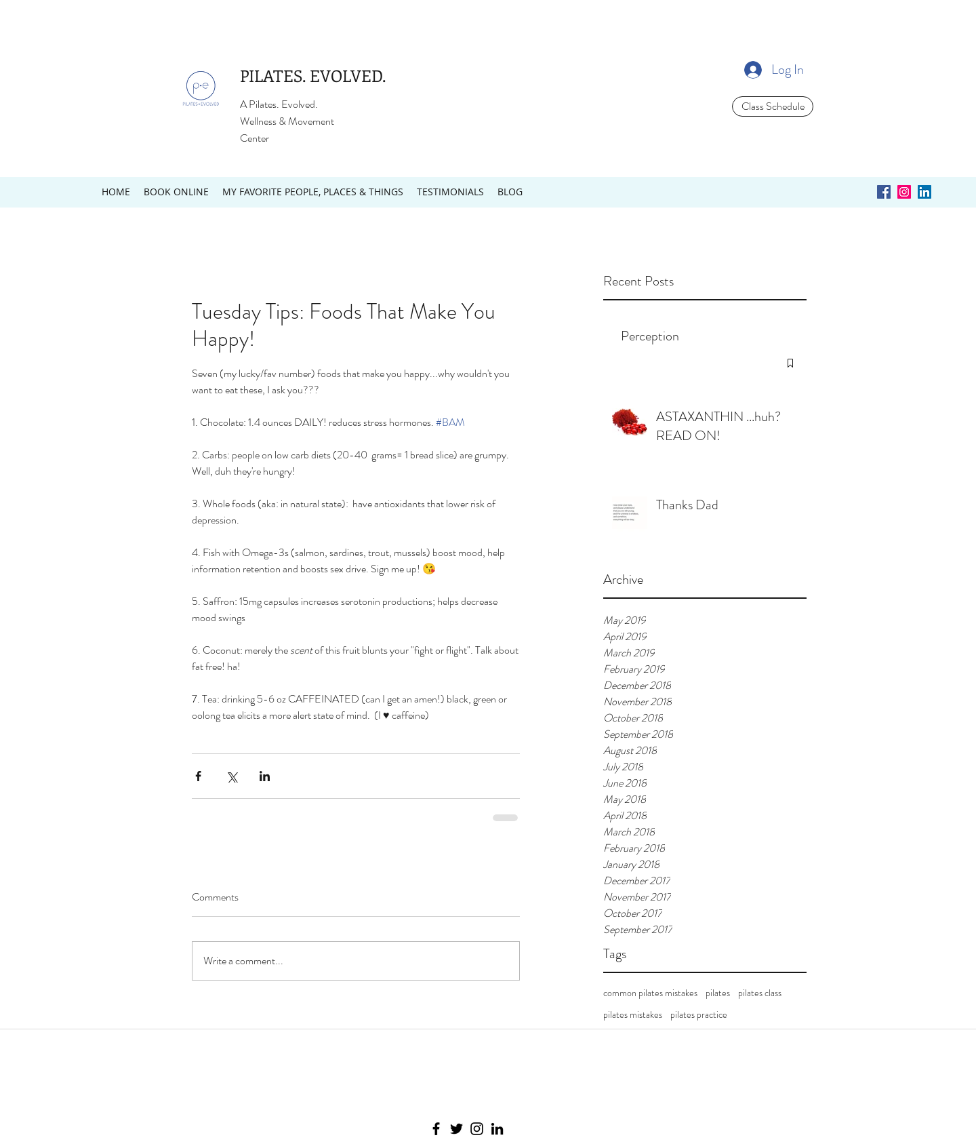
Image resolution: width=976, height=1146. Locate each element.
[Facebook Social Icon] (884, 192)
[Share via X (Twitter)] (231, 776)
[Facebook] (436, 1128)
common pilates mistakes (650, 993)
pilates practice (698, 1014)
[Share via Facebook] (198, 776)
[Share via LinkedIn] (264, 776)
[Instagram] (476, 1128)
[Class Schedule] (772, 106)
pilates (718, 993)
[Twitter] (456, 1128)
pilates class (759, 993)
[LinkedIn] (497, 1128)
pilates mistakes (632, 1014)
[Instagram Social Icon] (904, 192)
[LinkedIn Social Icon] (924, 192)
